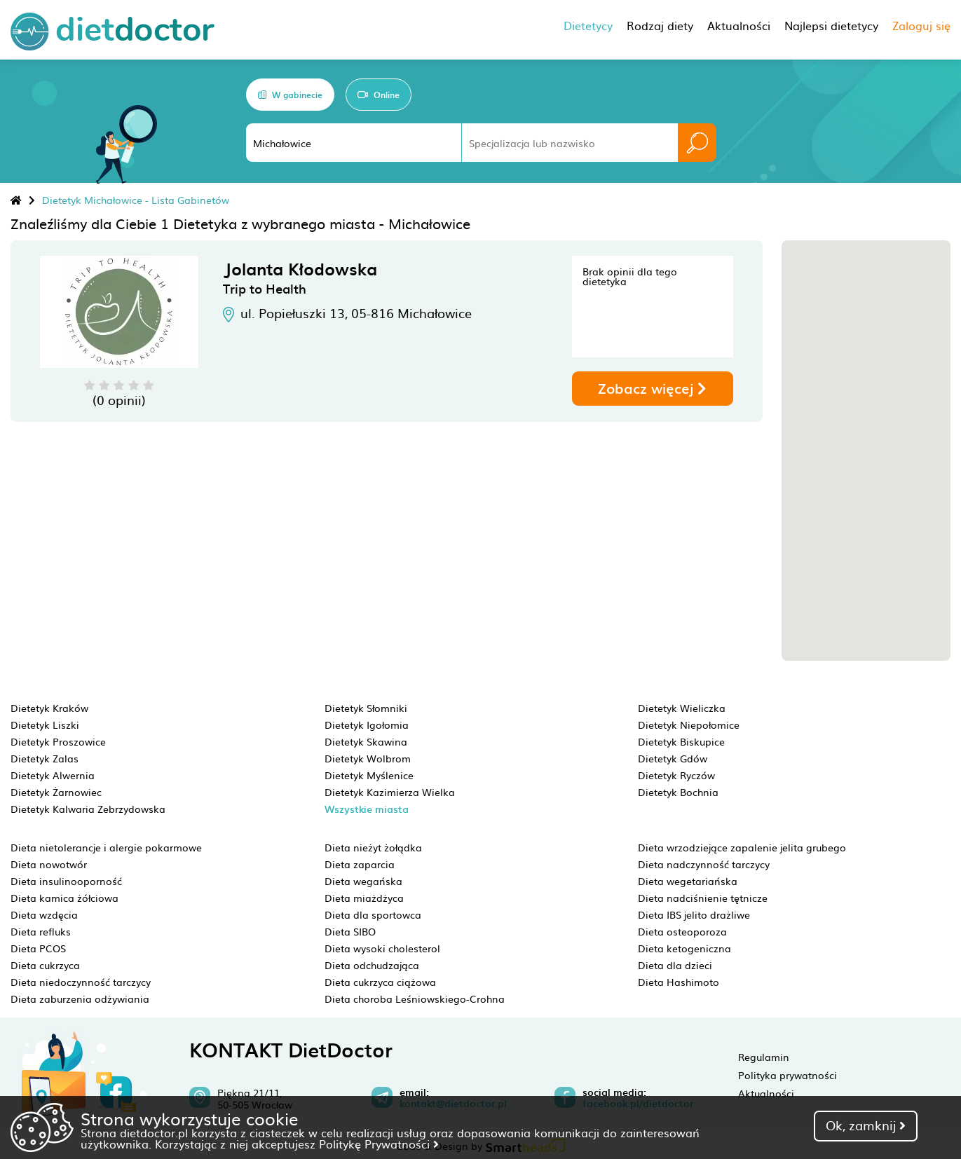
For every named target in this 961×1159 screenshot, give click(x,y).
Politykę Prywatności (379, 1143)
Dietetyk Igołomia (367, 725)
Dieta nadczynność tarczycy (704, 864)
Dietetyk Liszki (45, 725)
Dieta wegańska (363, 881)
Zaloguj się (921, 25)
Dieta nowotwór (49, 864)
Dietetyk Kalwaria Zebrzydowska (88, 809)
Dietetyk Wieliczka (681, 708)
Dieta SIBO (350, 931)
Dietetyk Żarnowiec (56, 792)
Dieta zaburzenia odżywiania (80, 999)
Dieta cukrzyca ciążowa (380, 982)
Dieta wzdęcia (44, 914)
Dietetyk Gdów (672, 758)
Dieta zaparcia (360, 864)
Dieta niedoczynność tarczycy (81, 982)
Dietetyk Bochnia (678, 792)
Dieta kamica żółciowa (64, 898)
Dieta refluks (41, 931)
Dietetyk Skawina (366, 741)
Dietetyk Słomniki (366, 708)
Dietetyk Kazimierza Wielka (390, 792)
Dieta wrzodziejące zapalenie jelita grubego (742, 847)
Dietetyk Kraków (49, 708)
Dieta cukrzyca (45, 965)
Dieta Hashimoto (678, 982)
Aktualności (766, 1093)
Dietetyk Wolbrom (368, 758)
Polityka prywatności (787, 1075)
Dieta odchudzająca (372, 965)
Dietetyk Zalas (45, 758)
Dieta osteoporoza (682, 931)
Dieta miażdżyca (364, 898)
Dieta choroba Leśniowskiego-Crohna (415, 999)
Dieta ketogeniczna (684, 948)
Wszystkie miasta (367, 809)
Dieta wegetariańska (687, 881)
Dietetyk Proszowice (58, 741)
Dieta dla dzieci (675, 965)
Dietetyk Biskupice (681, 741)
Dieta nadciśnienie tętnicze (703, 898)
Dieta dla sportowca (373, 914)
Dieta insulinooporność (66, 881)
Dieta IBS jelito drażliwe (694, 914)
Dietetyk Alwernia (53, 775)
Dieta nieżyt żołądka (373, 847)
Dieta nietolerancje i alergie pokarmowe (106, 847)
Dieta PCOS (38, 948)
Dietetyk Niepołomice (689, 725)
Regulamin (763, 1057)
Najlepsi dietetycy (831, 25)
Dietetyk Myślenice (369, 775)
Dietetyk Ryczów (676, 775)
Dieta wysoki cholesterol (382, 948)
